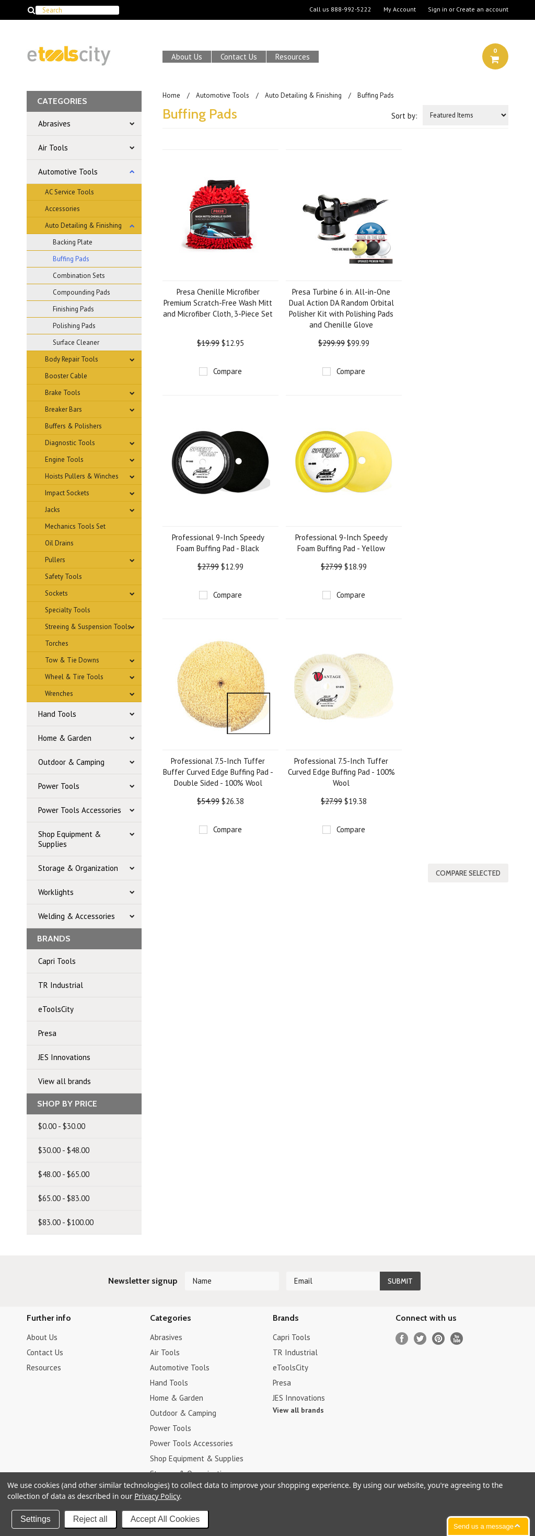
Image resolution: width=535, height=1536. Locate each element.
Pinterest (438, 1338)
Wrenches (59, 693)
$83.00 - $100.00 (66, 1222)
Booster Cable (66, 375)
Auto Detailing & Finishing (83, 225)
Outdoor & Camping (71, 762)
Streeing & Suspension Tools (88, 626)
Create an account (482, 9)
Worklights (56, 892)
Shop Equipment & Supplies (69, 839)
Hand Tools (57, 714)
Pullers (55, 559)
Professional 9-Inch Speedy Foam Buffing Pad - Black (218, 542)
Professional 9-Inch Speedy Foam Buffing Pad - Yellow (341, 542)
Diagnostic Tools (70, 442)
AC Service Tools (69, 192)
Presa (47, 1033)
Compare (227, 371)
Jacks (52, 509)
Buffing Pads (71, 258)
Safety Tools (63, 576)
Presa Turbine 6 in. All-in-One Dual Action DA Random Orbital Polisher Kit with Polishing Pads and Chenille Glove (341, 308)
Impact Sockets (67, 492)
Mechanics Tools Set (75, 526)
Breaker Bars (63, 409)
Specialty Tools (67, 610)
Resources (292, 57)
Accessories (62, 208)
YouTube (456, 1338)
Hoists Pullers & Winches (82, 476)
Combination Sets (79, 275)
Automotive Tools (68, 172)
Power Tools (58, 786)
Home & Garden (64, 738)
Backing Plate (72, 242)
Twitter (420, 1338)
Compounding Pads (81, 292)
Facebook (402, 1338)
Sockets (56, 593)
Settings (35, 1519)
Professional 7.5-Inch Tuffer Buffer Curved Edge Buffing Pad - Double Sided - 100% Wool (218, 772)
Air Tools (53, 148)
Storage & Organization (78, 868)
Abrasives (54, 124)
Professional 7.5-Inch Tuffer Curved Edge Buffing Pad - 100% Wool (341, 772)
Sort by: (404, 116)
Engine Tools (64, 459)
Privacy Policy (157, 1496)
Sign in (437, 9)
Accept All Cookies (165, 1519)
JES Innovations (64, 1057)
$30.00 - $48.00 (63, 1150)
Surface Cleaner (76, 342)
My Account (399, 9)
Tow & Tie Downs (72, 660)
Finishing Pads (73, 309)
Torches (56, 643)
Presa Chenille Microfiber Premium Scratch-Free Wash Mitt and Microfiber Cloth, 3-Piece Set (218, 303)
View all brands (64, 1081)
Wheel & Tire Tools (74, 676)
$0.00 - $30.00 (61, 1126)
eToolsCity (56, 1009)
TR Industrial (60, 985)
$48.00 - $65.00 (63, 1174)
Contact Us (238, 57)
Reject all (90, 1519)
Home (171, 95)
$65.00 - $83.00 (63, 1198)
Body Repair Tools (71, 359)
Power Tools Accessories (79, 810)
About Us (186, 57)
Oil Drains (59, 543)
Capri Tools (57, 961)
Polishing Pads (74, 325)
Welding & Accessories (76, 916)
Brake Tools (62, 392)
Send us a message (483, 1526)
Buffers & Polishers (73, 426)
